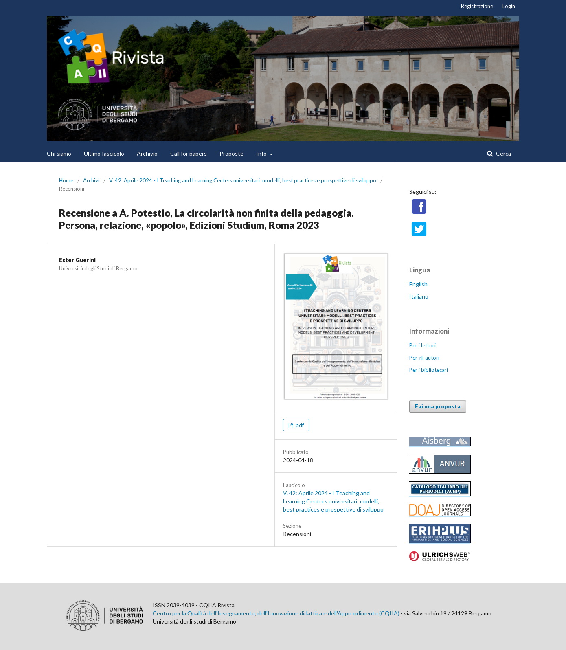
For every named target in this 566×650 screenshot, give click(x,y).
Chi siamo (59, 153)
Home (66, 180)
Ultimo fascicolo (104, 153)
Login (508, 6)
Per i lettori (422, 345)
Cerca (503, 153)
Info (262, 153)
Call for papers (188, 153)
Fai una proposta (438, 406)
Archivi (91, 180)
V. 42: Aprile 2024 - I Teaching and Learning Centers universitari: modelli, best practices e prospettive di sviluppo (242, 180)
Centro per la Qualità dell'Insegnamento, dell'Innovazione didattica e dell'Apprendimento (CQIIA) (276, 613)
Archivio (147, 153)
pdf (299, 425)
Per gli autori (424, 357)
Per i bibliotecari (428, 370)
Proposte (231, 153)
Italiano (418, 296)
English (418, 284)
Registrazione (477, 6)
